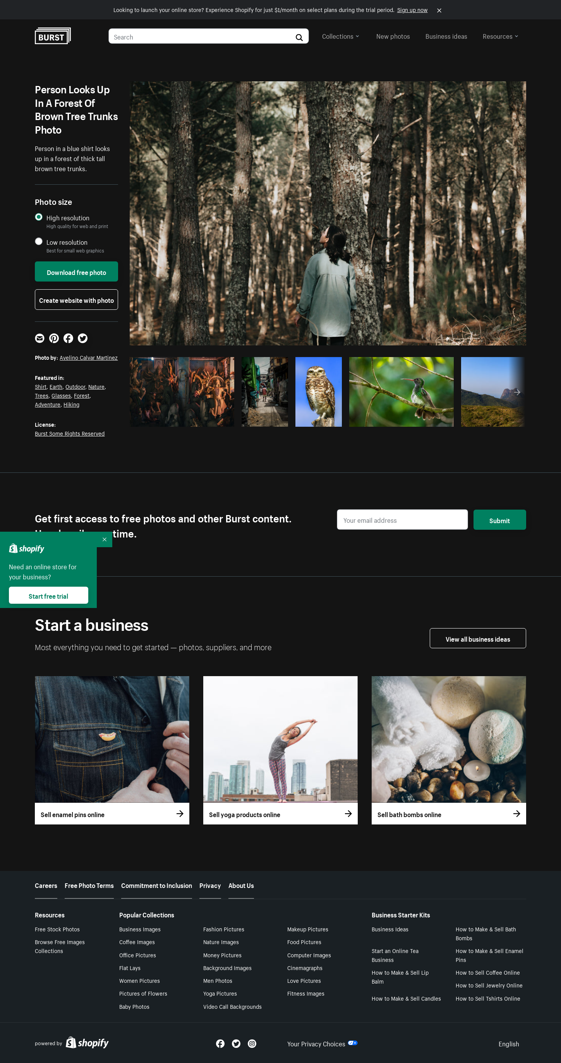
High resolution (67, 217)
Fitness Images (305, 993)
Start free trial (48, 595)
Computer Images (309, 954)
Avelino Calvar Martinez (89, 357)
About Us (241, 884)
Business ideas (446, 35)
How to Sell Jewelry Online (489, 985)
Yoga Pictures (220, 993)
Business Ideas (390, 928)
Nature (96, 386)
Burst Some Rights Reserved (70, 433)
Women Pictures (139, 980)
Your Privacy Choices (322, 1043)
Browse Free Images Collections (60, 946)
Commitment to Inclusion (156, 884)
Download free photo (76, 271)
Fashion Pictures (223, 928)
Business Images (140, 928)
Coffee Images (137, 941)
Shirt (40, 386)
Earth (56, 386)
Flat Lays (130, 967)
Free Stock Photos (57, 928)
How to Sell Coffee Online (488, 972)
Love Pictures (304, 980)
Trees (41, 395)
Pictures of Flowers (143, 993)
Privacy (210, 884)
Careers (46, 884)
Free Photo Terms (89, 884)
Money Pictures (222, 954)
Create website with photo (76, 299)
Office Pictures (137, 954)
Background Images (227, 967)
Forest (81, 395)
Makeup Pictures (307, 928)
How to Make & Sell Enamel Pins (489, 954)
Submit (499, 520)
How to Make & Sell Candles (406, 998)
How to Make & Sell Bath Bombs (486, 933)
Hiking (71, 404)
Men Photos (217, 980)
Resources (500, 35)
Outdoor (75, 386)
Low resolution (66, 241)
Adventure (47, 404)
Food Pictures (304, 941)
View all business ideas (478, 638)
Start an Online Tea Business (395, 954)
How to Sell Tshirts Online (488, 998)
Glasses (61, 395)
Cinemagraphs (305, 967)
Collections (340, 35)
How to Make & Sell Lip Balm (400, 976)
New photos (393, 35)
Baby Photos (134, 1006)
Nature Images (221, 941)
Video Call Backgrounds (232, 1006)
